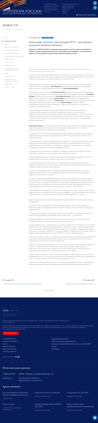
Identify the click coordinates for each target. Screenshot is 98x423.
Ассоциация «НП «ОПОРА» (51, 6)
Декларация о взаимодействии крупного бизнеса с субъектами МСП (71, 344)
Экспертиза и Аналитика (10, 351)
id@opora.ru (7, 378)
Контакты (64, 13)
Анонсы (6, 44)
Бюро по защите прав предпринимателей (11, 69)
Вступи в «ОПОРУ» (10, 333)
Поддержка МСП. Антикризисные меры (11, 80)
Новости (64, 11)
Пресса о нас (8, 62)
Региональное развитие (51, 10)
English (12, 310)
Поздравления (9, 76)
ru (95, 7)
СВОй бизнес (8, 84)
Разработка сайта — (11, 357)
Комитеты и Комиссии (50, 8)
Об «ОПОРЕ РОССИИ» (50, 4)
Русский (5, 310)
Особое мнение (9, 65)
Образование (66, 9)
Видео (6, 73)
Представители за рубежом (30, 380)
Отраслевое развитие (11, 53)
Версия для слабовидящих (86, 15)
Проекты (46, 11)
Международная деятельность (70, 4)
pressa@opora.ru (7, 409)
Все (5, 38)
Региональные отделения (29, 378)
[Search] (13, 314)
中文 (17, 310)
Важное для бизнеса (11, 47)
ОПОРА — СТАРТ (9, 87)
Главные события (19, 29)
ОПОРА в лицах (9, 59)
